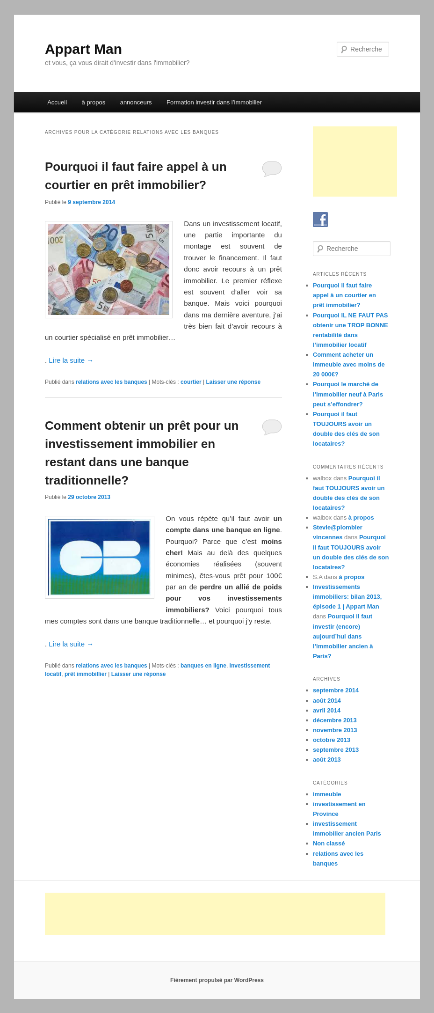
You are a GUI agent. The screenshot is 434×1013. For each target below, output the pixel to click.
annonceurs (136, 102)
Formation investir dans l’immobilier (214, 102)
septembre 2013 (336, 749)
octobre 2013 (331, 739)
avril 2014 (326, 710)
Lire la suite (71, 360)
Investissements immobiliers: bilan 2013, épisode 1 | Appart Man (347, 596)
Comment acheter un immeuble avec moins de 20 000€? (349, 364)
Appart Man (83, 49)
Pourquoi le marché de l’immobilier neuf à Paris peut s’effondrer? (348, 394)
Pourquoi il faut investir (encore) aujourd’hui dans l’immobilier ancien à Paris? (343, 636)
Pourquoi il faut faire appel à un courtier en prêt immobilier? (344, 295)
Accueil (57, 102)
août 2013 (327, 759)
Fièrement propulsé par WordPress (217, 980)
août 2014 (327, 700)
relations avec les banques (111, 382)
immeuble (327, 794)
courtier (191, 382)
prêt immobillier (86, 674)
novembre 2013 (335, 730)
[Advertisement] (355, 161)
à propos (94, 102)
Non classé (329, 843)
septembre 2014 (336, 690)
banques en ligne (203, 665)
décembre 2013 (335, 720)
